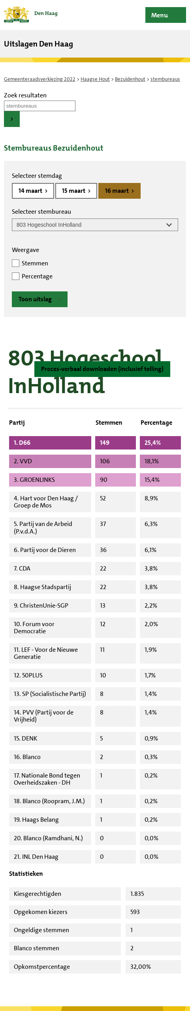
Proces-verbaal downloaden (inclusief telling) (102, 369)
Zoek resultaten (25, 95)
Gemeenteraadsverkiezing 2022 (39, 79)
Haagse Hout (95, 79)
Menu (159, 15)
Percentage (37, 276)
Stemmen (35, 263)
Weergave (25, 250)
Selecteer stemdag (37, 176)
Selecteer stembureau (41, 211)
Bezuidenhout (130, 79)
